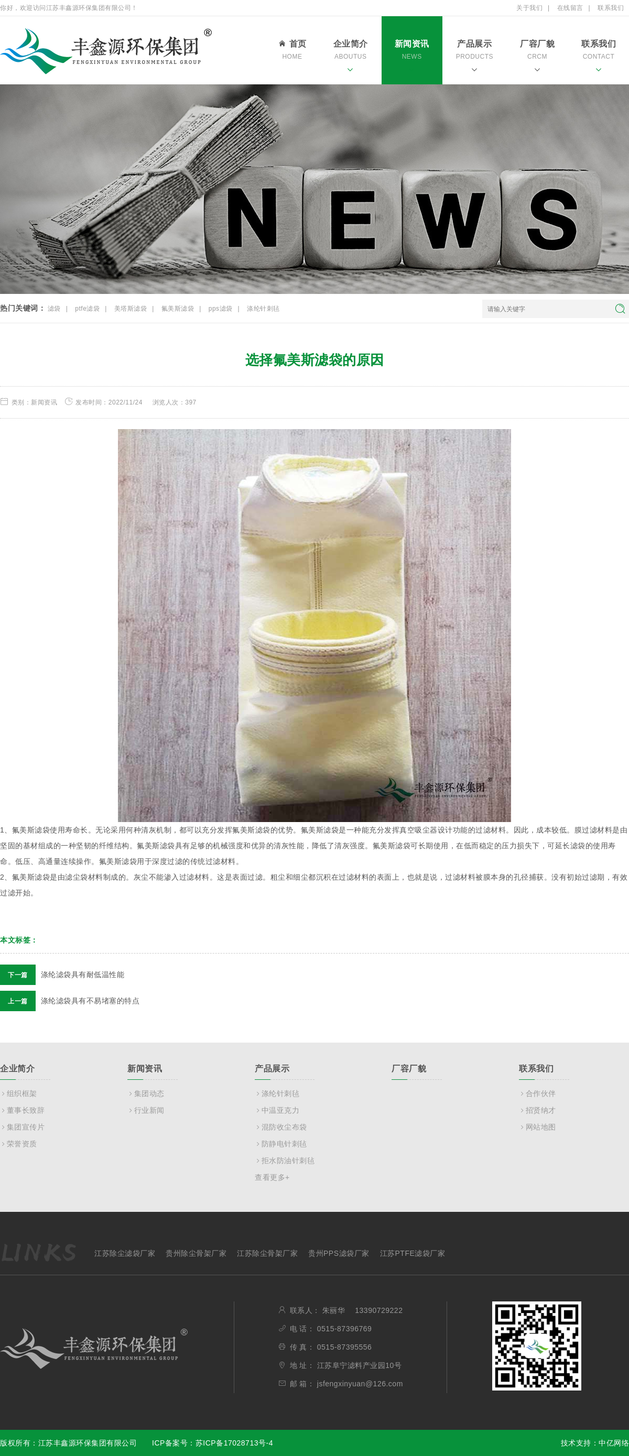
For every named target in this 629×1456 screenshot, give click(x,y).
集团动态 (146, 1093)
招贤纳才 (537, 1110)
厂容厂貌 (537, 57)
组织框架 (18, 1093)
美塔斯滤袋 (130, 308)
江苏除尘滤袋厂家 (124, 1253)
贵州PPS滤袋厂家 (339, 1253)
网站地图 (537, 1127)
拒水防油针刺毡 (284, 1160)
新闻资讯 (412, 57)
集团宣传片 (22, 1127)
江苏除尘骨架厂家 (267, 1253)
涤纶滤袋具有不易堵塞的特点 (69, 1001)
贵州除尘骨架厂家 (196, 1253)
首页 (292, 51)
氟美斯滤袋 (177, 308)
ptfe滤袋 (87, 308)
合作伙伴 (537, 1093)
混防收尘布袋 (281, 1127)
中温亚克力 (277, 1110)
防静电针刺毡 (281, 1144)
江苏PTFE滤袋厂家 (413, 1253)
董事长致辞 (22, 1110)
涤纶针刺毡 (263, 308)
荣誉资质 (18, 1144)
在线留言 (570, 8)
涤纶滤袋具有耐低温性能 (62, 974)
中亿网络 (614, 1443)
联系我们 (611, 8)
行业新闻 (146, 1110)
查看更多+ (272, 1177)
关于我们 (529, 8)
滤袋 (54, 308)
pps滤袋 (221, 308)
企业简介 (350, 57)
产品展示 (474, 57)
